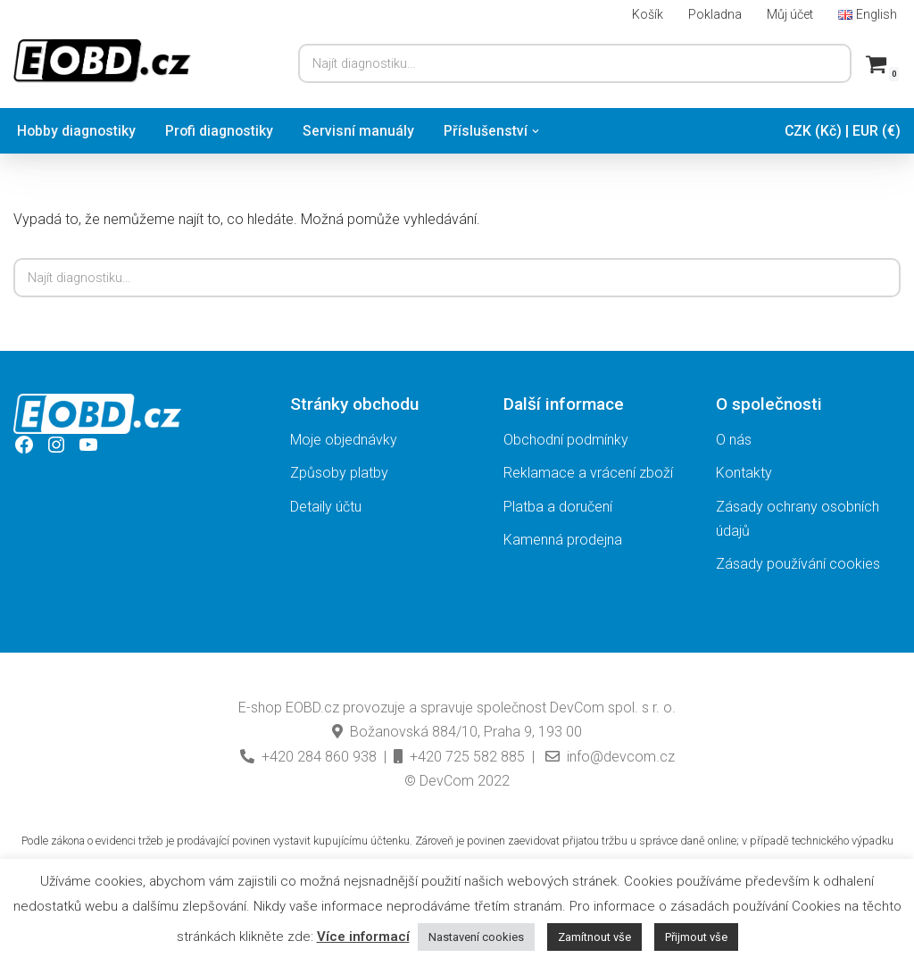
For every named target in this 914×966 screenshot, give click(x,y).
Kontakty (744, 473)
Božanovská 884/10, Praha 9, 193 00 (457, 732)
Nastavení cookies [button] (476, 937)
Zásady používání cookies (798, 564)
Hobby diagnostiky (77, 130)
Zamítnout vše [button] (594, 937)
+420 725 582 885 (459, 756)
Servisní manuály (364, 130)
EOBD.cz (312, 708)
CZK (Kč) (811, 130)
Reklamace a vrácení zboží (588, 473)
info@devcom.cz (608, 756)
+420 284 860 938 (308, 756)
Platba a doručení (557, 506)
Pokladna (714, 14)
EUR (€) (876, 130)
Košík (646, 14)
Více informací (363, 937)
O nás (734, 440)
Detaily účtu (325, 506)
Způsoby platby (339, 473)
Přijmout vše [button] (696, 937)
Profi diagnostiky (223, 130)
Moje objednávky (343, 440)
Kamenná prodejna (562, 539)
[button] (540, 131)
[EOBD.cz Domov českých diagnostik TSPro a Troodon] (102, 61)
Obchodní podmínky (565, 440)
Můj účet (789, 14)
